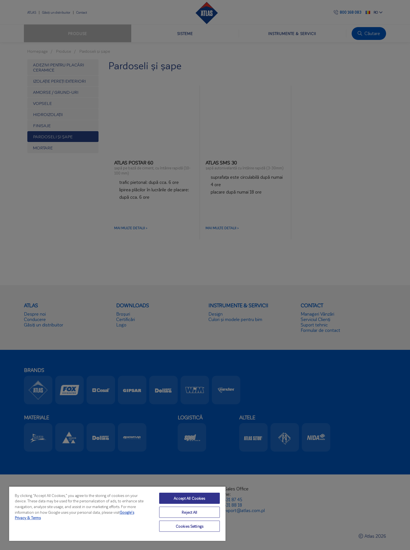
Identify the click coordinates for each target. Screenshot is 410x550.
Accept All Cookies (189, 498)
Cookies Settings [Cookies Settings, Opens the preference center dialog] (189, 526)
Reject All (189, 512)
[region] (117, 513)
